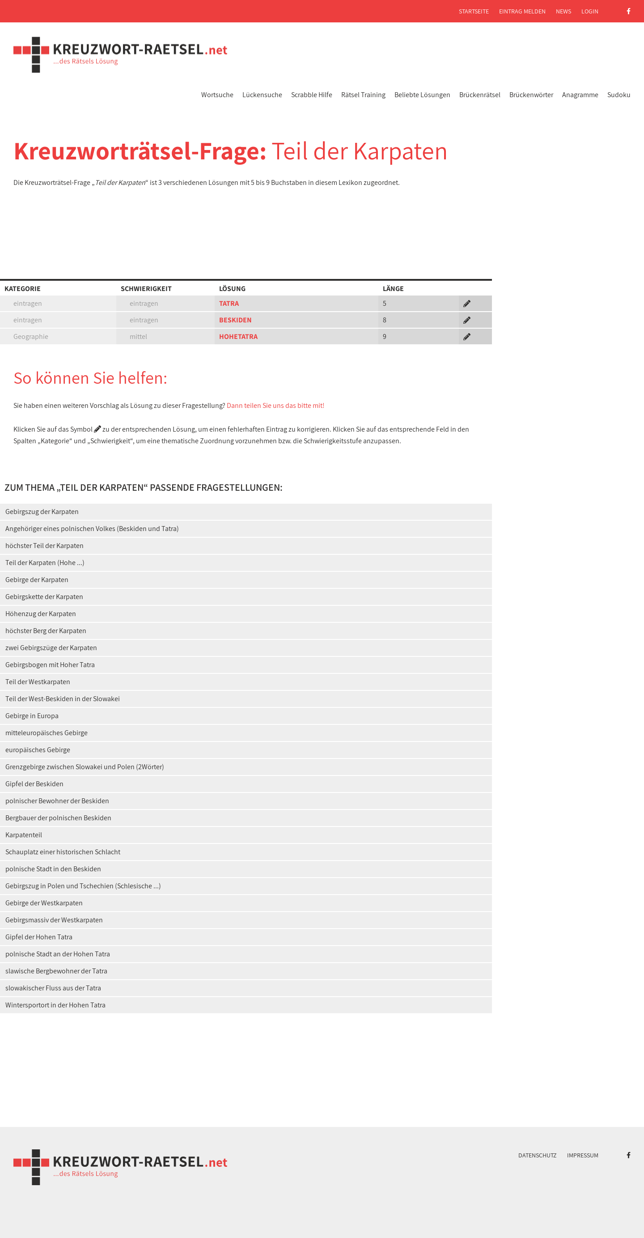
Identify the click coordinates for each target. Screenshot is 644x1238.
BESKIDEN (235, 320)
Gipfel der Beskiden (34, 783)
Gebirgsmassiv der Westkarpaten (54, 920)
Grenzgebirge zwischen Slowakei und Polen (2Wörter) (84, 766)
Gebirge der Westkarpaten (44, 903)
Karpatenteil (23, 835)
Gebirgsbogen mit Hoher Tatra (50, 664)
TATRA (229, 303)
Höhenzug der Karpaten (40, 613)
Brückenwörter (531, 94)
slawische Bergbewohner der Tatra (56, 971)
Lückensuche (262, 94)
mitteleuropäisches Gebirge (46, 732)
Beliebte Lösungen (422, 94)
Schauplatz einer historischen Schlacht (62, 852)
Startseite (474, 11)
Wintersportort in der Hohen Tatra (55, 1005)
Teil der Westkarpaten (37, 681)
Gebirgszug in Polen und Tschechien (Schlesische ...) (83, 886)
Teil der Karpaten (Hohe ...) (45, 562)
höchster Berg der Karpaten (45, 630)
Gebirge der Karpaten (36, 579)
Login (589, 11)
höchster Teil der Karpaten (44, 545)
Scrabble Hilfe (311, 94)
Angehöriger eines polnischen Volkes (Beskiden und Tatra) (92, 528)
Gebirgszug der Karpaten (42, 511)
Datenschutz (537, 1155)
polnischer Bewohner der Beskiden (57, 800)
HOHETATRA (238, 336)
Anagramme (580, 94)
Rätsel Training (363, 94)
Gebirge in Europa (32, 715)
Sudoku (619, 94)
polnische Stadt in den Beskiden (53, 869)
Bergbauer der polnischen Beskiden (58, 817)
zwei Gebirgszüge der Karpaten (51, 647)
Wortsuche (217, 94)
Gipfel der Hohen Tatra (38, 937)
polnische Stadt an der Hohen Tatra (57, 954)
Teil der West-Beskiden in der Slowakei (62, 698)
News (563, 11)
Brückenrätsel (479, 94)
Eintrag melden (522, 11)
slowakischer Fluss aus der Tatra (53, 988)
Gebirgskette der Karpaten (44, 596)
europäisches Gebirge (37, 749)
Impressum (582, 1155)
